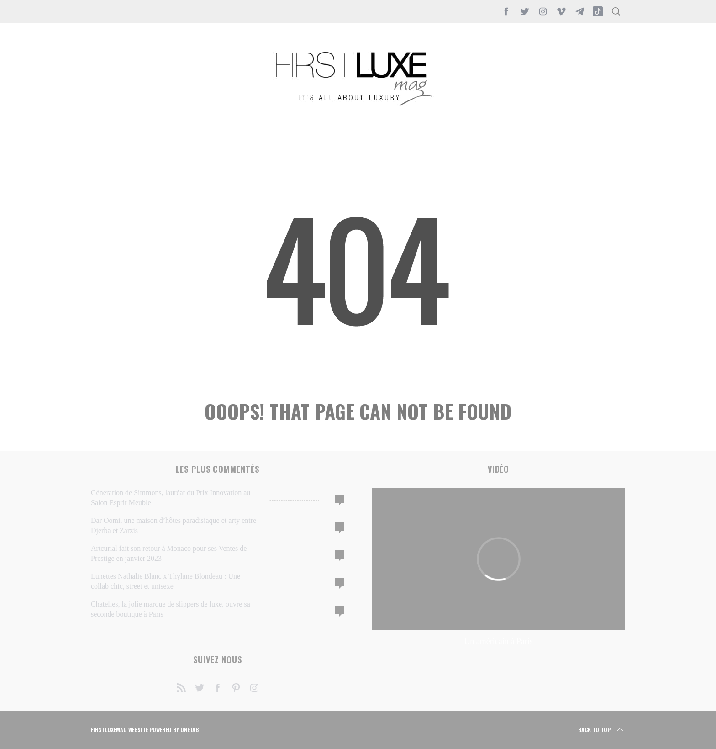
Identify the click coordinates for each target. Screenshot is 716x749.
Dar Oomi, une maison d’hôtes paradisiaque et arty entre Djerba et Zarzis (173, 525)
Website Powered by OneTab (163, 729)
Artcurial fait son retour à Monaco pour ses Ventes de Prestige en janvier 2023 (169, 553)
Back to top (601, 730)
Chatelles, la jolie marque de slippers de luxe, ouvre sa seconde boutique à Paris (170, 609)
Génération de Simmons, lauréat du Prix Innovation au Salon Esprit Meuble (170, 497)
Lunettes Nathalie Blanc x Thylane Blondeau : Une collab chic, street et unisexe (165, 581)
